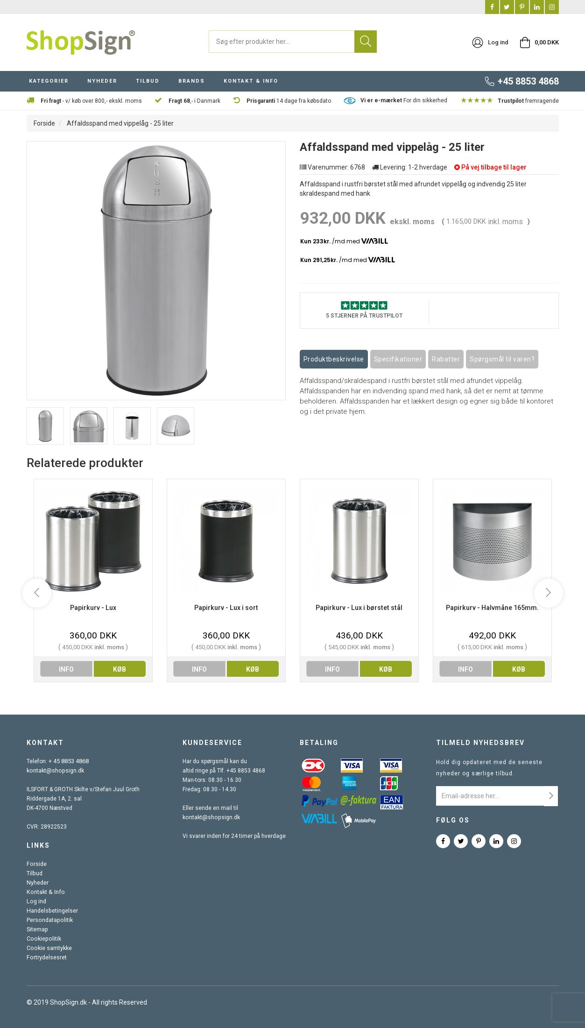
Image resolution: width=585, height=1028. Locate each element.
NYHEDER (102, 81)
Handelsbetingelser (52, 910)
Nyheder (37, 882)
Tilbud (34, 873)
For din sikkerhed (403, 100)
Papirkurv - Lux (93, 607)
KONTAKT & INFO (251, 81)
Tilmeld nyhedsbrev (480, 742)
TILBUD (148, 81)
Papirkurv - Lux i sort (226, 607)
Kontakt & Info (44, 892)
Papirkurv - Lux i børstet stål (359, 607)
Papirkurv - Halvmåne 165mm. (492, 607)
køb (119, 669)
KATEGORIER (49, 81)
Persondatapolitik (49, 920)
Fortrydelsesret (46, 957)
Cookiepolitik (43, 939)
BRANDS (191, 81)
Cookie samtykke (49, 948)
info (66, 669)
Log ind (36, 901)
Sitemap (37, 929)
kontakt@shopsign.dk (55, 770)
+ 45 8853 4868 (69, 761)
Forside (44, 123)
